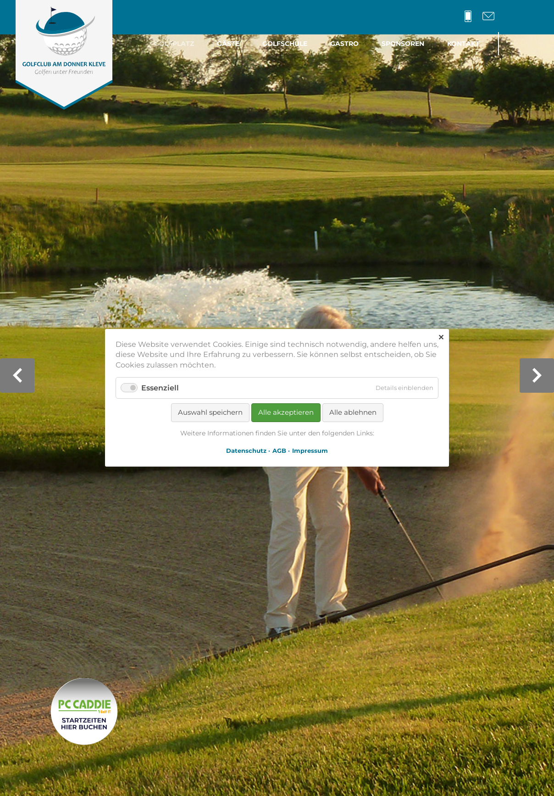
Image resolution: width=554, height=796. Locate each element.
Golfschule (284, 43)
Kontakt (463, 43)
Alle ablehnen (353, 412)
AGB (279, 451)
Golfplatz (174, 43)
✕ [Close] (441, 337)
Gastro (344, 43)
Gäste (228, 43)
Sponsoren (403, 43)
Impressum (310, 451)
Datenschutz (246, 451)
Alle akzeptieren (286, 412)
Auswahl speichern (210, 412)
